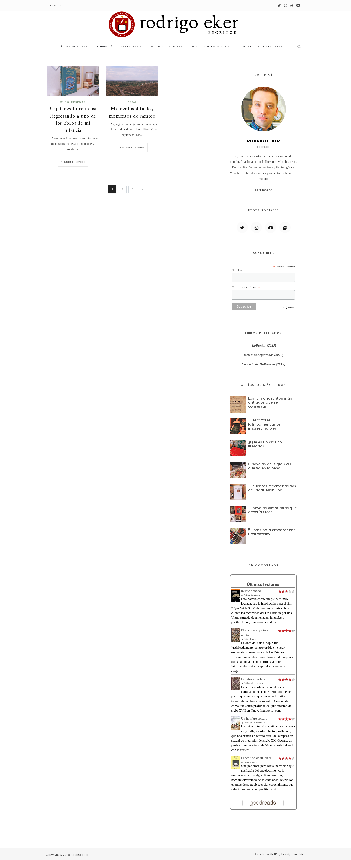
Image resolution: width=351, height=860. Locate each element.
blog (64, 102)
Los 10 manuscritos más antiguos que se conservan (270, 402)
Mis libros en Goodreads (263, 46)
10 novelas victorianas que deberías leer (272, 510)
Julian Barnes (250, 762)
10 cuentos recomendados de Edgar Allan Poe (272, 488)
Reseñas (78, 102)
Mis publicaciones (167, 46)
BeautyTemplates (293, 854)
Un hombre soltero (254, 718)
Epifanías (259, 345)
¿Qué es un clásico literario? (265, 444)
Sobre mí (105, 46)
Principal (56, 5)
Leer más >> (263, 190)
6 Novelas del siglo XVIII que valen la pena (269, 466)
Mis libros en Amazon (210, 46)
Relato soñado (251, 591)
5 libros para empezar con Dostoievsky (272, 532)
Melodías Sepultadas (259, 355)
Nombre (237, 270)
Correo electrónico (246, 287)
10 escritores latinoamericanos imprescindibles (264, 424)
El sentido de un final (256, 758)
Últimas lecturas (263, 584)
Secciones (130, 46)
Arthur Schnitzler (252, 595)
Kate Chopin (250, 639)
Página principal (73, 46)
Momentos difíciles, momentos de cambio (132, 112)
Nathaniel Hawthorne (254, 683)
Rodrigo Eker (79, 854)
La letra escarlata (253, 679)
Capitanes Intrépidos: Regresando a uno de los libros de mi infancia (73, 119)
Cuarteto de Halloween (259, 364)
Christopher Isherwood (254, 722)
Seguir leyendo (73, 162)
